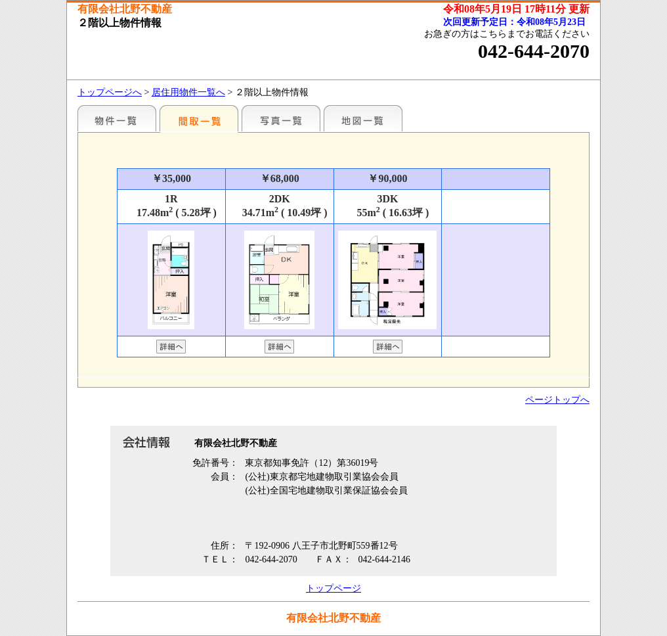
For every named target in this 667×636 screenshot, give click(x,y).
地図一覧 (363, 118)
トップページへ (109, 92)
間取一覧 (199, 118)
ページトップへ (557, 400)
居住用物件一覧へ (188, 92)
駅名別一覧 (116, 118)
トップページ (333, 588)
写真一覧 (281, 118)
